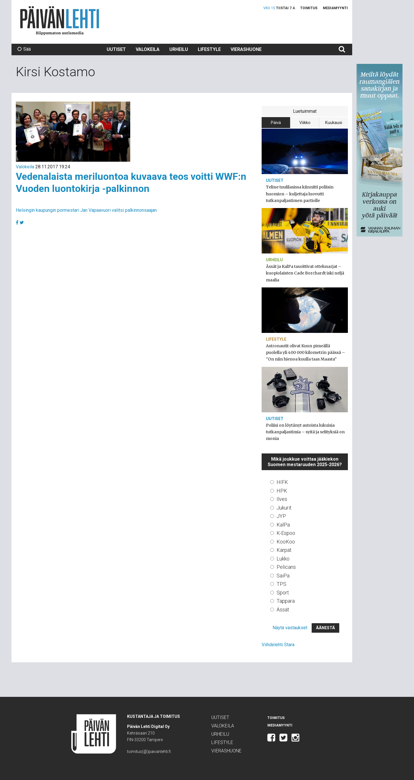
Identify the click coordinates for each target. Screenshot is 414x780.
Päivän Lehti (59, 20)
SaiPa (283, 576)
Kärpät (284, 550)
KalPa (283, 525)
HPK (282, 491)
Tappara (286, 601)
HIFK (282, 482)
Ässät (283, 610)
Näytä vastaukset (290, 627)
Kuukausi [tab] (333, 122)
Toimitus (308, 8)
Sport (283, 593)
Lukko (283, 559)
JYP (281, 516)
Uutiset (116, 49)
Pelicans (286, 567)
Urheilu (178, 49)
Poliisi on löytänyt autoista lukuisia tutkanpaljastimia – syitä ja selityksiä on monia (305, 432)
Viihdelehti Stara (278, 644)
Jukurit (284, 508)
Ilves (282, 499)
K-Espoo (286, 533)
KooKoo (286, 542)
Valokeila (148, 49)
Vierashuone (246, 49)
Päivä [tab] (276, 122)
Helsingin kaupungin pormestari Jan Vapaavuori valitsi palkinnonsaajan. (87, 210)
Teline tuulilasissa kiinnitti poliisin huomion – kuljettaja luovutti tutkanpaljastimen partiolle (300, 193)
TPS (281, 584)
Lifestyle (209, 49)
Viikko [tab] (304, 122)
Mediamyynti (335, 8)
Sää (24, 49)
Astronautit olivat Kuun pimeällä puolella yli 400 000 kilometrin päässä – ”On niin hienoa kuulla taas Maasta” (305, 352)
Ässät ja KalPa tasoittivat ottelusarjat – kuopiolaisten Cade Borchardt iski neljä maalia (305, 273)
